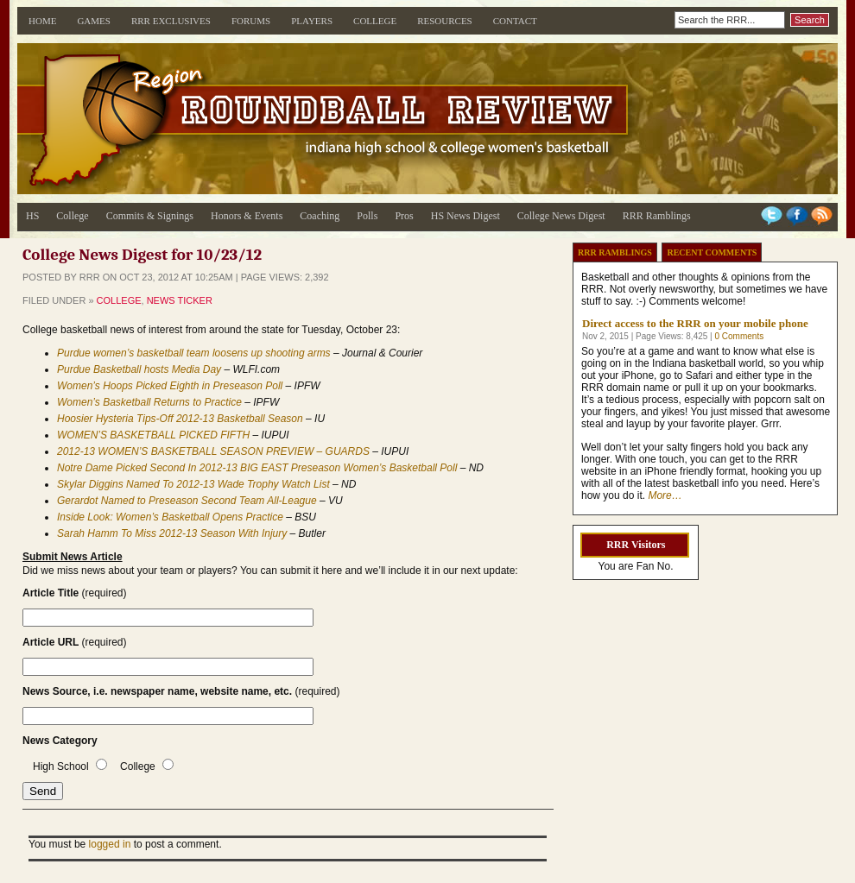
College (374, 21)
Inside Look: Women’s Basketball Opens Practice (170, 517)
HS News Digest (465, 216)
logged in (110, 844)
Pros (404, 216)
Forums (250, 21)
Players (311, 21)
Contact (515, 21)
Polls (367, 216)
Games (94, 21)
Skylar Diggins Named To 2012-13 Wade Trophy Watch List (193, 484)
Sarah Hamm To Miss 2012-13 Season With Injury (172, 533)
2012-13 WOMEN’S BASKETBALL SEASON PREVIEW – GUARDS (213, 451)
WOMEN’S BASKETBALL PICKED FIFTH (153, 435)
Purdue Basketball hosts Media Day (139, 369)
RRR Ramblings (657, 216)
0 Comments (738, 336)
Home (42, 21)
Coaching (319, 216)
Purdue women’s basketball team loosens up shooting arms (194, 353)
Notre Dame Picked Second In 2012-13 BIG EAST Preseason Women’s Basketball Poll (257, 468)
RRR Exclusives (171, 21)
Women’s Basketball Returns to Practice (149, 402)
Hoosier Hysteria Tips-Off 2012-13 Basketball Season (180, 419)
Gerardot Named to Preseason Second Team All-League (187, 501)
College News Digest (561, 216)
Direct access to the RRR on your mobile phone (695, 323)
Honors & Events (246, 216)
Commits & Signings (149, 216)
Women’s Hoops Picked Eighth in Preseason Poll (169, 386)
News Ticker (179, 300)
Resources (444, 21)
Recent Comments (712, 252)
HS (32, 216)
